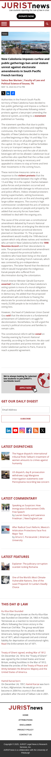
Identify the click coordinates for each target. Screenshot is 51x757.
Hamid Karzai (32, 684)
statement (40, 115)
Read (4, 643)
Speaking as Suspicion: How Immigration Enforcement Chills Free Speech (28, 508)
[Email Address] (25, 409)
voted (38, 333)
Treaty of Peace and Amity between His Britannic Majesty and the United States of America (24, 669)
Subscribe (25, 418)
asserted (6, 284)
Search (46, 24)
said (8, 315)
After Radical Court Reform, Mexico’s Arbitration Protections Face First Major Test (31, 530)
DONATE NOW (26, 16)
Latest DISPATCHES (17, 446)
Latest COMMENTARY (19, 498)
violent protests (26, 175)
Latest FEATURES (15, 556)
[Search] (27, 23)
